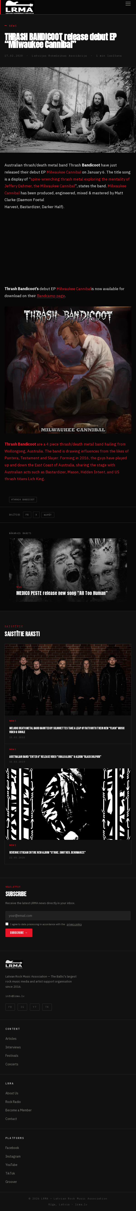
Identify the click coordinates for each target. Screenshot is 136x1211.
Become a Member (18, 1110)
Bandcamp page (51, 295)
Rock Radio (13, 1102)
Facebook (12, 1148)
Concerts (11, 1064)
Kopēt (48, 514)
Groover (11, 1182)
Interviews (13, 1047)
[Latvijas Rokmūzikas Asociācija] (19, 7)
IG (22, 1007)
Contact (11, 1119)
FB (27, 514)
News (13, 25)
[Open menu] (128, 7)
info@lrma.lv (14, 996)
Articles (11, 1039)
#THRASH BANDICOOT (23, 499)
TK (47, 1007)
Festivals (11, 1056)
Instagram (13, 1156)
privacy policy (74, 924)
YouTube (11, 1165)
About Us (11, 1093)
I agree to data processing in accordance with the (43, 924)
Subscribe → (19, 933)
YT (34, 1007)
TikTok (10, 1173)
